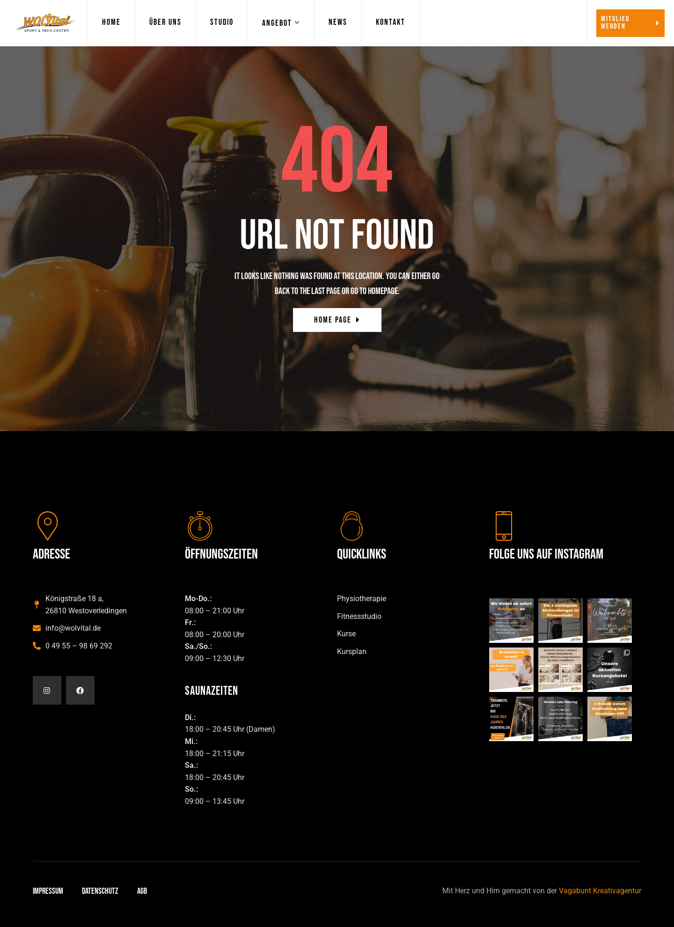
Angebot (277, 23)
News (338, 22)
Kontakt (390, 22)
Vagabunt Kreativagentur (600, 890)
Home (111, 22)
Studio (222, 22)
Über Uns (165, 22)
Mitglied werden (630, 23)
